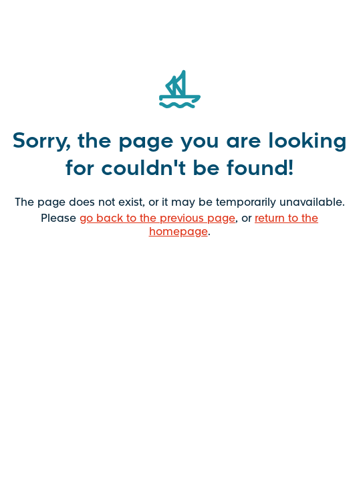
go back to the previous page (157, 217)
